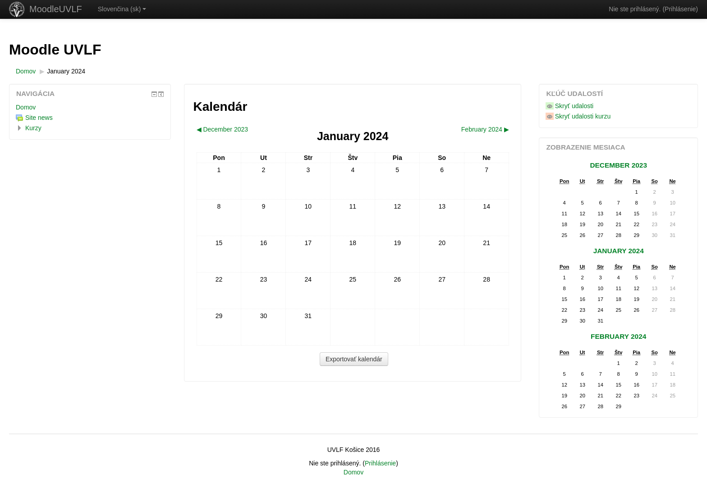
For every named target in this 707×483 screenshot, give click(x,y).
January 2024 (66, 71)
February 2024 (618, 336)
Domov (26, 107)
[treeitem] (90, 107)
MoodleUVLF (55, 9)
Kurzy (33, 128)
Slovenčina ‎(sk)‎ (122, 9)
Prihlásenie (680, 9)
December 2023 (618, 165)
